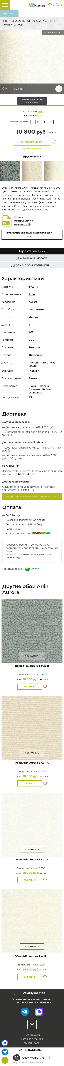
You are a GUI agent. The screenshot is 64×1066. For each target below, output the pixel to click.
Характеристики (32, 251)
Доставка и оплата (32, 258)
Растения (35, 362)
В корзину (31, 142)
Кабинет (47, 389)
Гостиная (34, 389)
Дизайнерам (32, 1043)
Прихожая (35, 392)
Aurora (38, 115)
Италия (33, 317)
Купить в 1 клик (32, 148)
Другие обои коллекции (32, 265)
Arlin (40, 111)
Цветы (33, 366)
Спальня (44, 386)
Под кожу (49, 362)
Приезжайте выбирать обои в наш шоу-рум (29, 235)
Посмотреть (32, 656)
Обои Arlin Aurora (32, 666)
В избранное (54, 142)
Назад (11, 13)
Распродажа (32, 1034)
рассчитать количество (19, 122)
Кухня (33, 386)
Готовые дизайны (32, 1038)
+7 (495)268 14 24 (5, 1060)
